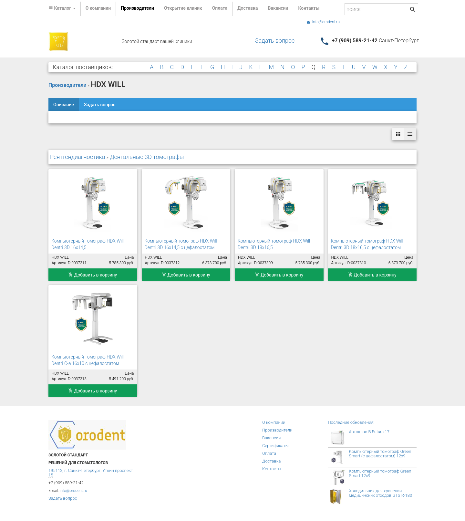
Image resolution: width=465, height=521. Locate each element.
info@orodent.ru (323, 22)
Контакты (308, 8)
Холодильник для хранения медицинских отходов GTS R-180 (380, 493)
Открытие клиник (183, 8)
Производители (137, 8)
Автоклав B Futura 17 (369, 431)
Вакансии (278, 8)
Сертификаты (275, 445)
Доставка (247, 8)
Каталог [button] (62, 8)
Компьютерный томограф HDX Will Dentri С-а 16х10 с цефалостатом (87, 360)
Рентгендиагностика (77, 156)
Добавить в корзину (92, 274)
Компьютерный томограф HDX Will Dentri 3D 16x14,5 (87, 244)
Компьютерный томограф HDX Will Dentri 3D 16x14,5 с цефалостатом (181, 244)
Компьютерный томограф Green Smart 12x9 (380, 473)
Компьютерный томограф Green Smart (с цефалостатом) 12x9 (380, 453)
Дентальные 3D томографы (147, 156)
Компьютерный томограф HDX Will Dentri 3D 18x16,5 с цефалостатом (367, 244)
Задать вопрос (274, 40)
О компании (98, 8)
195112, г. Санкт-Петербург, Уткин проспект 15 (90, 472)
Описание (63, 104)
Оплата (219, 8)
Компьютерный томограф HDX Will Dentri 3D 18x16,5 (274, 244)
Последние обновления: (351, 422)
